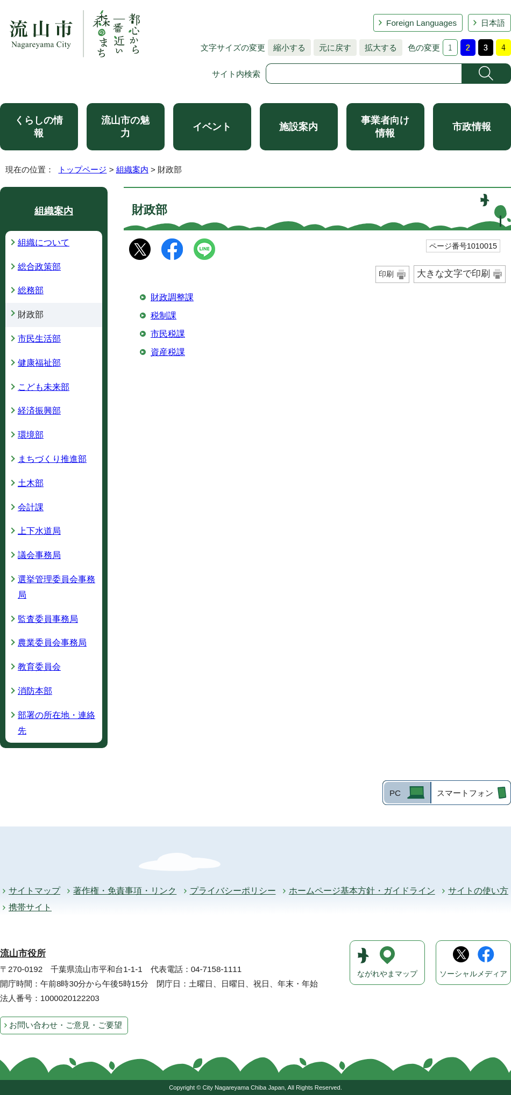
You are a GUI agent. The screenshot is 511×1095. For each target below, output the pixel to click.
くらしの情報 (39, 127)
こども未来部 (43, 386)
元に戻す (332, 47)
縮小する (287, 47)
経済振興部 (39, 410)
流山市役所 (23, 953)
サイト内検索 (236, 74)
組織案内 (132, 169)
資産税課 (168, 352)
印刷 (386, 274)
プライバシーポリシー (233, 890)
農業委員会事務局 (52, 642)
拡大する (378, 47)
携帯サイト (30, 907)
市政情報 (471, 126)
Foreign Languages (421, 22)
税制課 (163, 315)
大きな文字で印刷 (453, 274)
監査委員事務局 (48, 618)
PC (395, 792)
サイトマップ (34, 890)
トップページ (82, 169)
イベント (212, 126)
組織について (43, 242)
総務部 (31, 290)
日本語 (493, 22)
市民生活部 (39, 338)
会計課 (31, 507)
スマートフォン (465, 792)
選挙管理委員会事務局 (56, 587)
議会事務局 (39, 555)
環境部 (31, 434)
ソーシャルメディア (473, 974)
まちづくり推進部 (52, 458)
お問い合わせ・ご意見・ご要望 (65, 1024)
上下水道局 (39, 530)
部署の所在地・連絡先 (56, 722)
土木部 (31, 483)
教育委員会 (39, 666)
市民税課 (168, 333)
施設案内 (298, 126)
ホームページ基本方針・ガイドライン (362, 890)
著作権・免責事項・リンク (124, 890)
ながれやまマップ (387, 974)
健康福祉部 (39, 362)
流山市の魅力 (125, 127)
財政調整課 (172, 297)
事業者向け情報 (385, 127)
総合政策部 (39, 266)
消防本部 (35, 690)
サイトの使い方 (478, 890)
